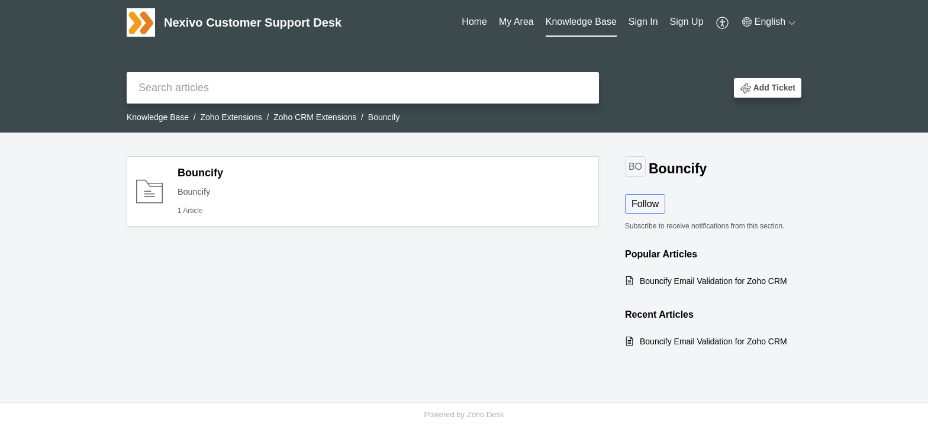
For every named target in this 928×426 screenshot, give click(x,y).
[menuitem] (474, 22)
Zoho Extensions (231, 117)
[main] (464, 267)
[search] (363, 88)
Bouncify (200, 173)
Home (474, 22)
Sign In (643, 22)
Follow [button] (645, 204)
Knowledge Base (581, 22)
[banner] (464, 66)
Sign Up (687, 22)
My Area (516, 22)
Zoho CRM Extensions (314, 117)
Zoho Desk (485, 414)
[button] (723, 22)
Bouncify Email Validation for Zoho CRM (713, 281)
